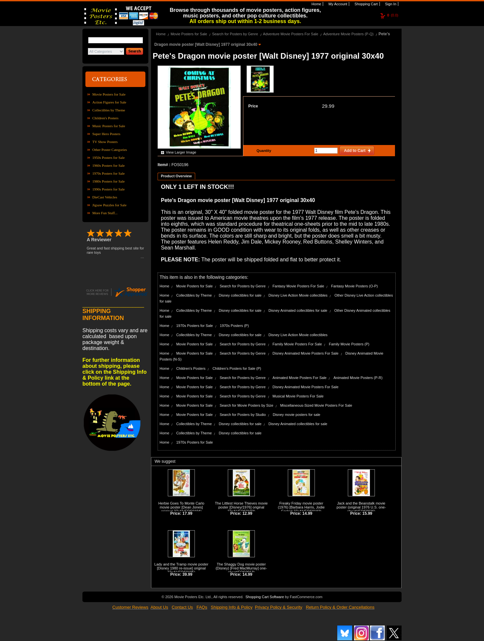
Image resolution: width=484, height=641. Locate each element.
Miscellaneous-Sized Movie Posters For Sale (316, 405)
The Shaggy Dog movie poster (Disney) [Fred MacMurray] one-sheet (241, 568)
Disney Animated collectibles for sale (297, 310)
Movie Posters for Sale (109, 94)
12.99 (247, 513)
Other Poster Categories (109, 150)
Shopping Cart (365, 4)
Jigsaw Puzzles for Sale (109, 205)
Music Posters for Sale (108, 126)
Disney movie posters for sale (296, 415)
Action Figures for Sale (109, 102)
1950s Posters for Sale (108, 158)
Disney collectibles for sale (240, 295)
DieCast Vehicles (104, 197)
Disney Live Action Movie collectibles (297, 295)
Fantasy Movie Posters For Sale (298, 286)
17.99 (187, 513)
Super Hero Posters (106, 134)
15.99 (367, 513)
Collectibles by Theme (108, 110)
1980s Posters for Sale (108, 181)
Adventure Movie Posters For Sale (290, 34)
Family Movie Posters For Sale (297, 344)
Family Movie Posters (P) (349, 344)
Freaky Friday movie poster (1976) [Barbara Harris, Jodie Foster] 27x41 (301, 507)
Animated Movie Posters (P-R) (358, 378)
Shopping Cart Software (264, 597)
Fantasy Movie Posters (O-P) (354, 286)
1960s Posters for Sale (108, 165)
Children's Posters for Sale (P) (236, 368)
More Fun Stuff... (105, 213)
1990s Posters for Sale (108, 189)
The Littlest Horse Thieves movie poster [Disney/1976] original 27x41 (241, 507)
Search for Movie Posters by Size (246, 405)
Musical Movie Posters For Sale (298, 396)
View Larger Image (181, 152)
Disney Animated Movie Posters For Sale (306, 353)
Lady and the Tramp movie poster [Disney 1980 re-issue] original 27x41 (181, 568)
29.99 (328, 106)
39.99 (187, 574)
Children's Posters (105, 118)
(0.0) (392, 15)
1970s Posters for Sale (108, 173)
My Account (337, 4)
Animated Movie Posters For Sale (300, 378)
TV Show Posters (105, 142)
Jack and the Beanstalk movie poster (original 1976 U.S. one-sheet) (361, 507)
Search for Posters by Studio (243, 415)
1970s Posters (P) (234, 326)
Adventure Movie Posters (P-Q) (348, 34)
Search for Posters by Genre (235, 34)
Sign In (390, 4)
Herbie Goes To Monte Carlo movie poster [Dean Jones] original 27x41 (181, 507)
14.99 (307, 513)
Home (316, 4)
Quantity (263, 151)
